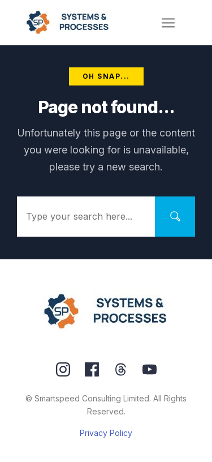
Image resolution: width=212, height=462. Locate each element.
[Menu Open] (168, 23)
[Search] (175, 216)
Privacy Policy (106, 433)
